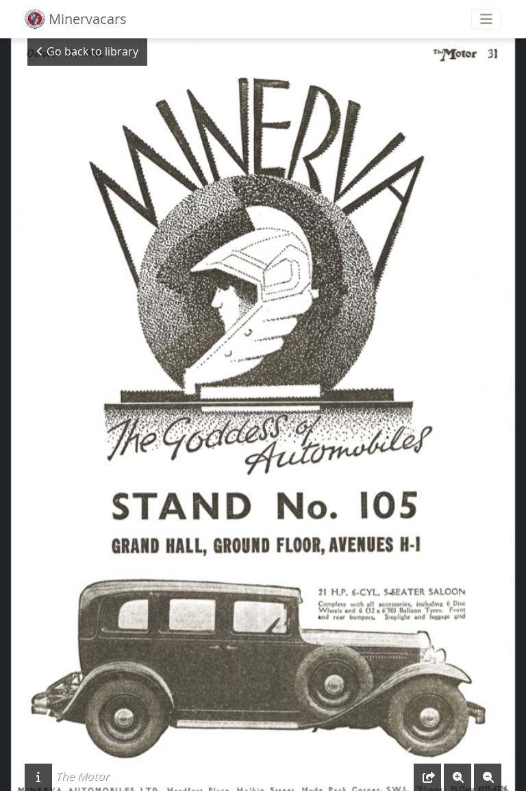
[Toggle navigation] (486, 19)
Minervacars (76, 19)
